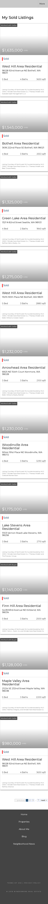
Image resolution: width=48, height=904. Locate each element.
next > (44, 800)
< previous (20, 800)
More (42, 4)
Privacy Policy (32, 883)
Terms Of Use (14, 883)
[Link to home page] (7, 4)
